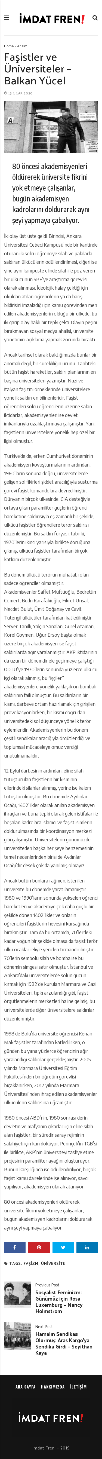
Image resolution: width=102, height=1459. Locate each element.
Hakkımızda (53, 1387)
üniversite (53, 1263)
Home (9, 46)
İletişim (78, 1387)
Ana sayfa (26, 1387)
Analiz (22, 46)
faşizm (31, 1263)
